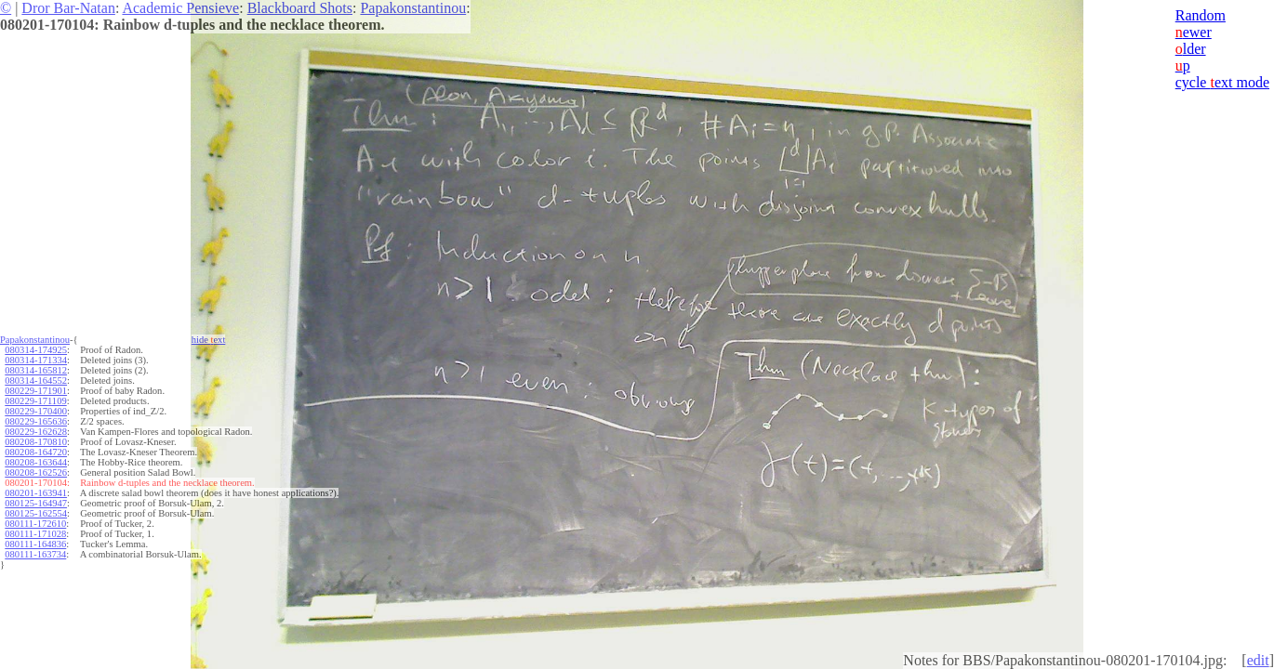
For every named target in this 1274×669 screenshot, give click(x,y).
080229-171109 (35, 401)
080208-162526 (36, 472)
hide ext (209, 339)
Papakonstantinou (413, 8)
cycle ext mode (1222, 82)
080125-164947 (36, 503)
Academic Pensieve (180, 8)
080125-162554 (36, 513)
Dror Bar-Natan (68, 8)
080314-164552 (36, 380)
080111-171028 (35, 534)
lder (1190, 49)
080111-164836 (35, 544)
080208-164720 (36, 452)
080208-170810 (36, 442)
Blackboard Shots (299, 8)
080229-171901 (36, 391)
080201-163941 (36, 493)
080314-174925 (36, 350)
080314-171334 (36, 360)
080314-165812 (36, 370)
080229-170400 (36, 411)
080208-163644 (36, 462)
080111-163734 (35, 554)
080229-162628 (36, 431)
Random (1200, 15)
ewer (1193, 32)
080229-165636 (36, 421)
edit (1258, 660)
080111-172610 (35, 523)
